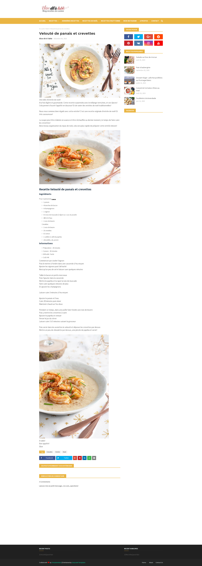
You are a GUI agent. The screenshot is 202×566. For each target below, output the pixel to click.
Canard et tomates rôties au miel (147, 89)
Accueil (41, 29)
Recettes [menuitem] (53, 21)
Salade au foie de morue (146, 57)
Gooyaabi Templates (78, 562)
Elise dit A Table (45, 39)
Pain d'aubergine (143, 67)
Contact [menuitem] (155, 21)
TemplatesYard (56, 562)
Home (144, 562)
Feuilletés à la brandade (146, 98)
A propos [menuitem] (144, 21)
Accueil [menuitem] (42, 21)
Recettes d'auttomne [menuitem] (110, 21)
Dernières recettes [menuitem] (70, 21)
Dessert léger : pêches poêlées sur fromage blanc (149, 79)
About (151, 562)
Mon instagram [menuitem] (130, 21)
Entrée (58, 452)
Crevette (49, 452)
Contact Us (159, 562)
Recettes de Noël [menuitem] (90, 21)
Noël (47, 29)
